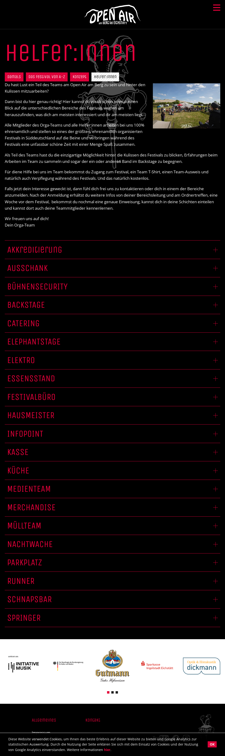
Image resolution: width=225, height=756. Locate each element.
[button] (108, 692)
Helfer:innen (105, 76)
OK (212, 744)
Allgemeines (44, 720)
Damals (14, 76)
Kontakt (92, 720)
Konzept (79, 76)
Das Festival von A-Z (46, 76)
